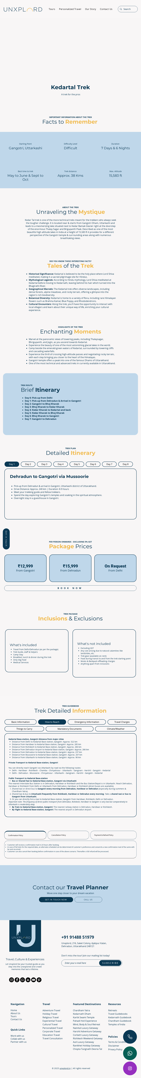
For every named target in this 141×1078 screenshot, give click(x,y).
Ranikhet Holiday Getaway (86, 1045)
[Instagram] (130, 1068)
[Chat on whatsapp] (130, 1053)
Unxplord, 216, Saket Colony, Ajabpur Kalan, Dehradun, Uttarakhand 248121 (84, 945)
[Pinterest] (39, 979)
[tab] (12, 464)
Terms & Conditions (118, 1042)
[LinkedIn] (28, 979)
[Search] (128, 9)
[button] (6, 538)
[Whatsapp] (22, 979)
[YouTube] (33, 979)
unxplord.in (65, 1068)
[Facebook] (17, 979)
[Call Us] (88, 899)
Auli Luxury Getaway (83, 1042)
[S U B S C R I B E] (110, 963)
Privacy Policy (115, 1049)
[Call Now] (130, 1037)
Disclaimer (113, 1045)
